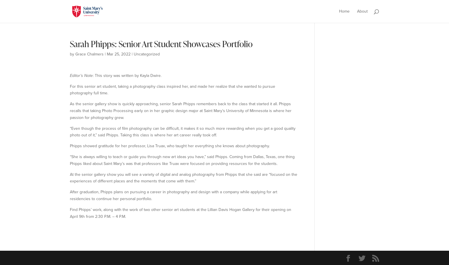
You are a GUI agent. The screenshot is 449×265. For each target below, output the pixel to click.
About (362, 11)
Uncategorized (147, 54)
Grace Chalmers (89, 54)
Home (344, 11)
